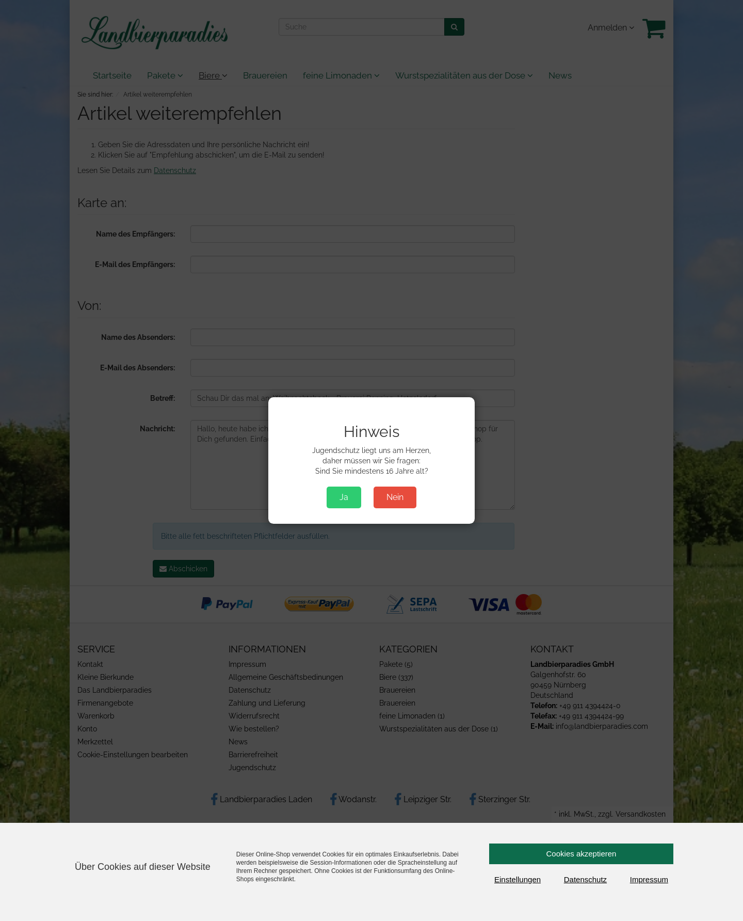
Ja (344, 497)
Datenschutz (585, 879)
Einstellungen (517, 879)
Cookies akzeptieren (581, 853)
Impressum (649, 879)
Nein (394, 497)
